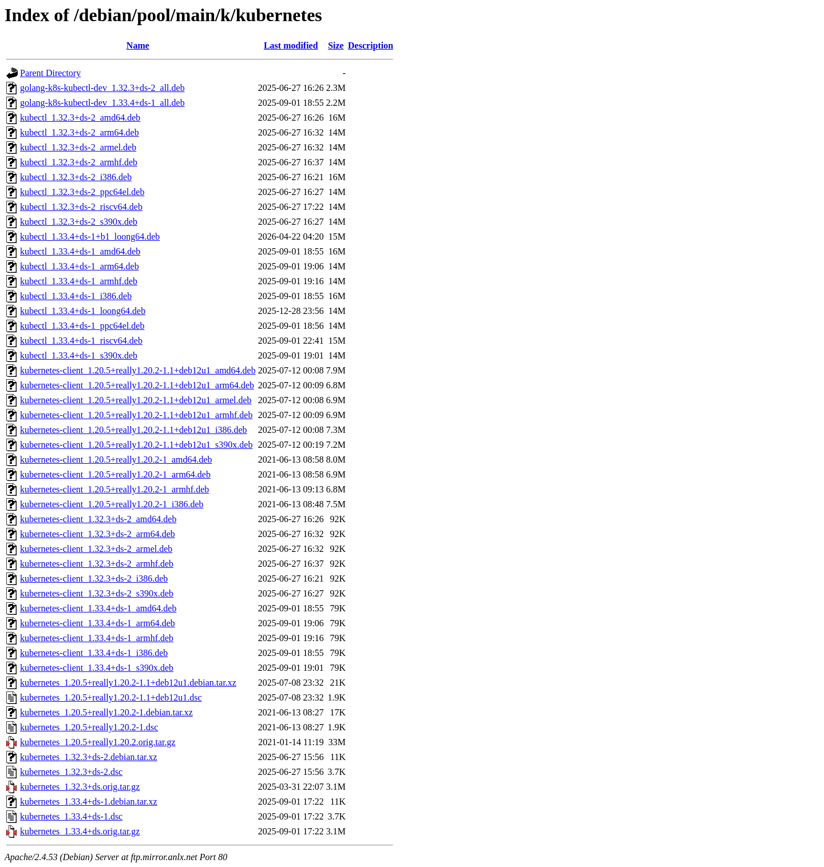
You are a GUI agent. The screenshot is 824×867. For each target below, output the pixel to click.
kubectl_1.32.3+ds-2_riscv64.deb (81, 207)
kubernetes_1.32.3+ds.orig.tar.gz (80, 787)
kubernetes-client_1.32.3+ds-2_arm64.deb (97, 534)
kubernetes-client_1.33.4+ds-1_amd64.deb (98, 608)
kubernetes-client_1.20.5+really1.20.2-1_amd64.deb (116, 459)
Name (137, 45)
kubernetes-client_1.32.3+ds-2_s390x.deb (96, 593)
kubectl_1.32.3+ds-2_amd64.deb (80, 117)
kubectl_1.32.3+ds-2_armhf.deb (78, 162)
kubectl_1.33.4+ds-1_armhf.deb (78, 281)
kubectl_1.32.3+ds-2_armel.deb (78, 147)
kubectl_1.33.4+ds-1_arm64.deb (79, 266)
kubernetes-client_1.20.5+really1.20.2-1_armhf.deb (114, 489)
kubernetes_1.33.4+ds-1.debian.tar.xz (88, 801)
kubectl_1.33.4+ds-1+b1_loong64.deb (90, 236)
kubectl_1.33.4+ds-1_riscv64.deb (81, 340)
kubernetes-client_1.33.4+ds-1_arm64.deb (97, 623)
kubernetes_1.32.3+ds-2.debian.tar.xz (88, 757)
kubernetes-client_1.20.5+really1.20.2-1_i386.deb (112, 504)
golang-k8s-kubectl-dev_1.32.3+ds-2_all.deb (102, 88)
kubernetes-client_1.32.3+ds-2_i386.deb (94, 578)
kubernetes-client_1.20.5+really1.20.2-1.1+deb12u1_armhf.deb (136, 415)
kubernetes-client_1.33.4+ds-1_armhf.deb (96, 638)
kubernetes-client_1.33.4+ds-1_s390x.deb (96, 668)
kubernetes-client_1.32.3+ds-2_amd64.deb (98, 519)
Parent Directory (50, 73)
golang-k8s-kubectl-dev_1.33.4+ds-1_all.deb (102, 103)
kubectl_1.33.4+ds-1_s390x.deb (78, 355)
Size (336, 45)
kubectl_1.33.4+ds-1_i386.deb (76, 296)
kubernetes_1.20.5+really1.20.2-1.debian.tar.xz (106, 712)
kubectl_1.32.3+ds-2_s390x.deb (78, 221)
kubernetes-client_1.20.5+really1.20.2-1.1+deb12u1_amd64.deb (138, 370)
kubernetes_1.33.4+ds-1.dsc (71, 816)
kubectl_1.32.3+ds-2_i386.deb (76, 177)
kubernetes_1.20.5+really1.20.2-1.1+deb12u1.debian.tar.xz (128, 682)
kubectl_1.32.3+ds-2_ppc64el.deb (82, 192)
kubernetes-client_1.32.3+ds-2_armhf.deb (96, 563)
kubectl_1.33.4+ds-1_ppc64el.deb (82, 326)
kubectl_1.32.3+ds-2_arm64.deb (79, 132)
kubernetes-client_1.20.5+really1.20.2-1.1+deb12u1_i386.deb (133, 430)
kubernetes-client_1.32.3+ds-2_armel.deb (96, 549)
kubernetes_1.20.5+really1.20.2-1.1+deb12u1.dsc (111, 697)
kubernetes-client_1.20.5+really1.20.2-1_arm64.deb (115, 474)
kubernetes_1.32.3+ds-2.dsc (71, 772)
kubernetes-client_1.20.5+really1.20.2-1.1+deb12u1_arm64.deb (137, 385)
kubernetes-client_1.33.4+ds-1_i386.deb (94, 653)
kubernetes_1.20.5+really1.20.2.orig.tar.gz (98, 742)
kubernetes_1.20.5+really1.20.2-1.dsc (89, 727)
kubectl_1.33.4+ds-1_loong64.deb (82, 311)
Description (370, 45)
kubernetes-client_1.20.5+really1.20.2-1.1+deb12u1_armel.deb (136, 400)
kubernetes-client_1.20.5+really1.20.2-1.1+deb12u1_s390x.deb (136, 445)
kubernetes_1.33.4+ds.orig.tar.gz (80, 831)
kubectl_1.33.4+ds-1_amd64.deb (80, 251)
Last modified (291, 45)
